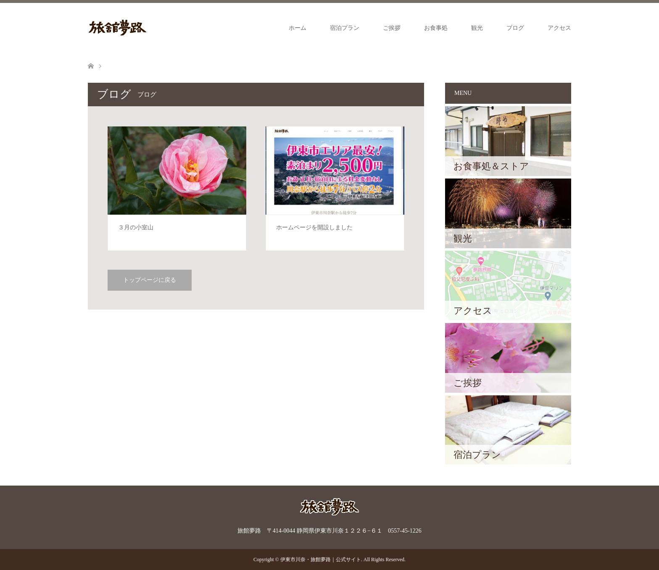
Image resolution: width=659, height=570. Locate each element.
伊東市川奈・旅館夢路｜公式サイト (320, 559)
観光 (477, 28)
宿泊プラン (344, 28)
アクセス (559, 28)
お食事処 (436, 28)
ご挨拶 (392, 28)
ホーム (297, 28)
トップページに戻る (149, 280)
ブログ (515, 28)
